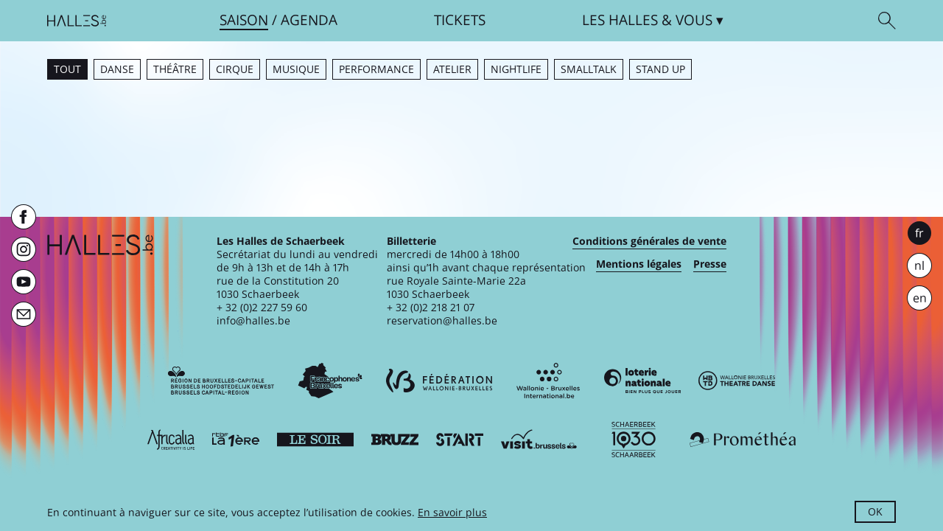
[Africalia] (170, 439)
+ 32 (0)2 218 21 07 (430, 307)
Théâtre (175, 69)
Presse (709, 264)
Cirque (234, 69)
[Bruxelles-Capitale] (221, 380)
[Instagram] (23, 249)
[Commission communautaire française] (330, 380)
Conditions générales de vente (649, 241)
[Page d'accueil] (76, 21)
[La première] (235, 439)
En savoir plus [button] (452, 512)
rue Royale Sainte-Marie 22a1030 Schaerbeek (456, 287)
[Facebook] (23, 217)
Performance (376, 69)
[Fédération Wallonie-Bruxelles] (439, 380)
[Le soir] (315, 439)
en (920, 298)
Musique (296, 69)
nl (919, 265)
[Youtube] (23, 282)
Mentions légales (638, 264)
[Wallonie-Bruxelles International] (548, 380)
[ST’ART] (459, 439)
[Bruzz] (394, 439)
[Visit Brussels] (539, 439)
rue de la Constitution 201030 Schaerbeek (278, 287)
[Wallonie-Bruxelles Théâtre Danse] (736, 380)
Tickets (459, 20)
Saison (244, 20)
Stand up (660, 69)
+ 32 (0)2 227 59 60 (262, 307)
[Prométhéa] (743, 439)
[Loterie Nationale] (642, 380)
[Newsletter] (23, 314)
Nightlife (516, 69)
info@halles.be (253, 320)
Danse (117, 69)
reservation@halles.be (442, 320)
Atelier (452, 69)
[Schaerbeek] (633, 439)
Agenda (309, 20)
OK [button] (875, 511)
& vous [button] (647, 20)
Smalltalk (589, 69)
